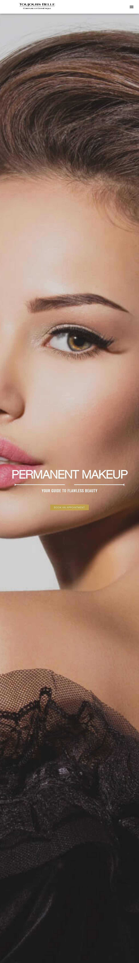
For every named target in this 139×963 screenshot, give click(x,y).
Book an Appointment (69, 507)
